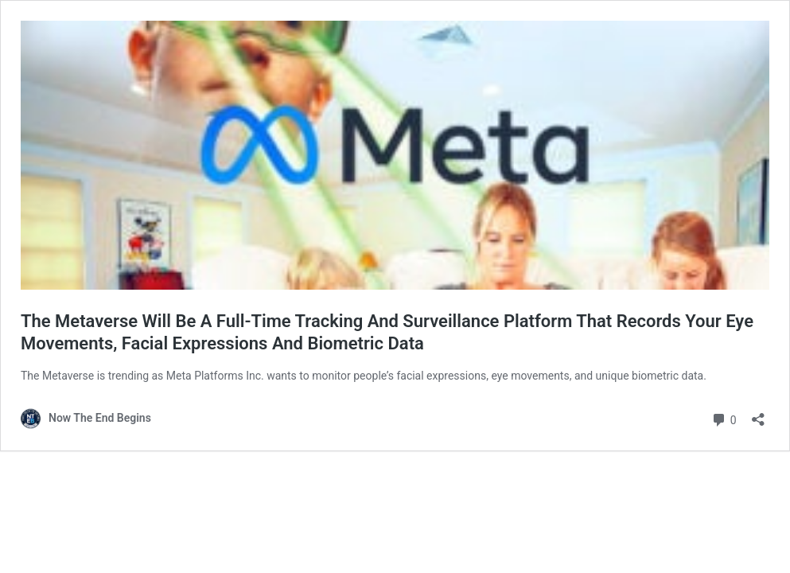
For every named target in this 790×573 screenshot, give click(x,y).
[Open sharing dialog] (758, 414)
